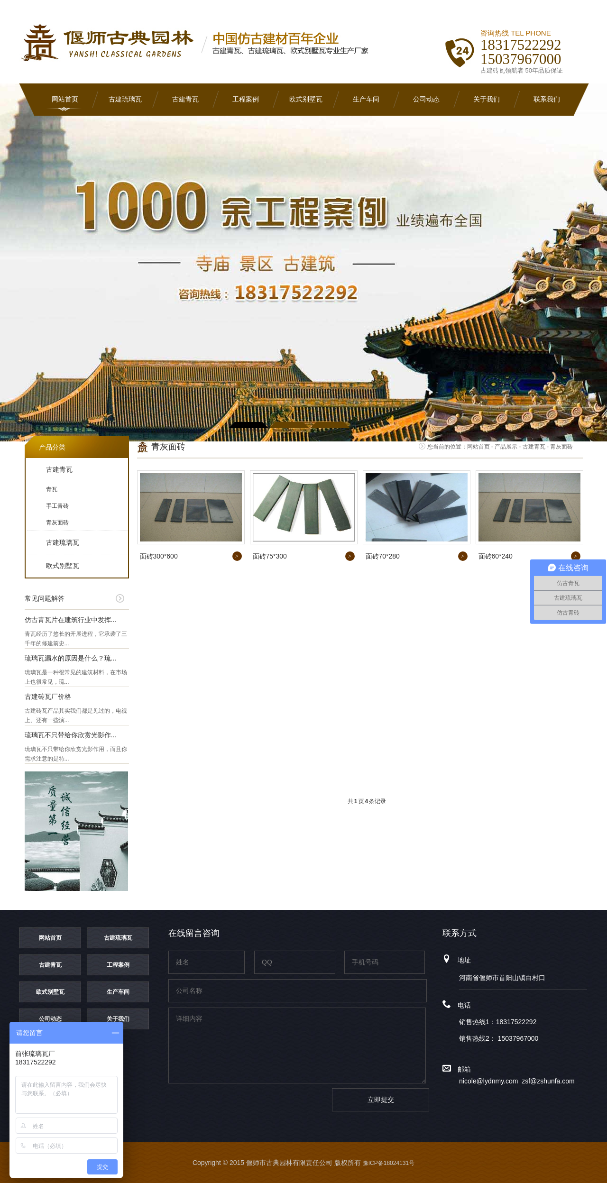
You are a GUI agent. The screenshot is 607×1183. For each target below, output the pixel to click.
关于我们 (486, 99)
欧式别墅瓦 (305, 99)
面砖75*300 (270, 556)
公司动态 (426, 99)
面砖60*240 (495, 556)
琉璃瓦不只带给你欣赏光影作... (71, 735)
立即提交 (381, 1099)
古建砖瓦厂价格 (48, 696)
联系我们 (546, 99)
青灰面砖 (57, 522)
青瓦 (51, 489)
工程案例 (245, 99)
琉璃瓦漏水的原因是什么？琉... (71, 658)
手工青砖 (57, 506)
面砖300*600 (159, 556)
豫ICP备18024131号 (388, 1163)
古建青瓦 (185, 99)
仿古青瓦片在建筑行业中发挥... (71, 620)
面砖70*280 (383, 556)
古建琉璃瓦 (125, 99)
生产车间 (366, 99)
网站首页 (65, 99)
